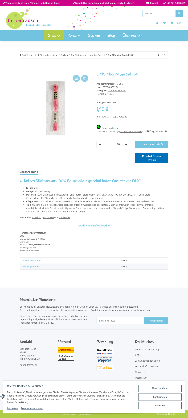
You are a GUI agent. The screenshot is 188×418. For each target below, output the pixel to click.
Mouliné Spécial (117, 90)
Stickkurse (48, 217)
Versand (123, 116)
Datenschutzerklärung (33, 408)
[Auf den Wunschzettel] (84, 78)
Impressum (13, 408)
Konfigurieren (159, 397)
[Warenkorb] (176, 23)
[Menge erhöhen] (126, 144)
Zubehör (36, 217)
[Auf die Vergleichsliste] (76, 78)
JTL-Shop (171, 414)
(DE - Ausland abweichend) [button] (131, 131)
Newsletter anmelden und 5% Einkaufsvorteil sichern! (104, 2)
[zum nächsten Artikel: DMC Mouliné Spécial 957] (165, 55)
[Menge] (109, 144)
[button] (157, 23)
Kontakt (153, 2)
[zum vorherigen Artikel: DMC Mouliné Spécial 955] (158, 55)
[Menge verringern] (100, 144)
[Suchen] (159, 13)
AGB (137, 355)
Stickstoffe (64, 217)
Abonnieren (156, 320)
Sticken (94, 35)
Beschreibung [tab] (29, 171)
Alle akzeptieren (159, 388)
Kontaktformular (28, 364)
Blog (111, 35)
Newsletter (141, 372)
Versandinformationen (147, 366)
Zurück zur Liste (29, 55)
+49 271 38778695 (175, 2)
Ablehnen (159, 405)
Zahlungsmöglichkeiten (147, 360)
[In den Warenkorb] (22, 70)
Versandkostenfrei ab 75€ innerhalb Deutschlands (32, 2)
